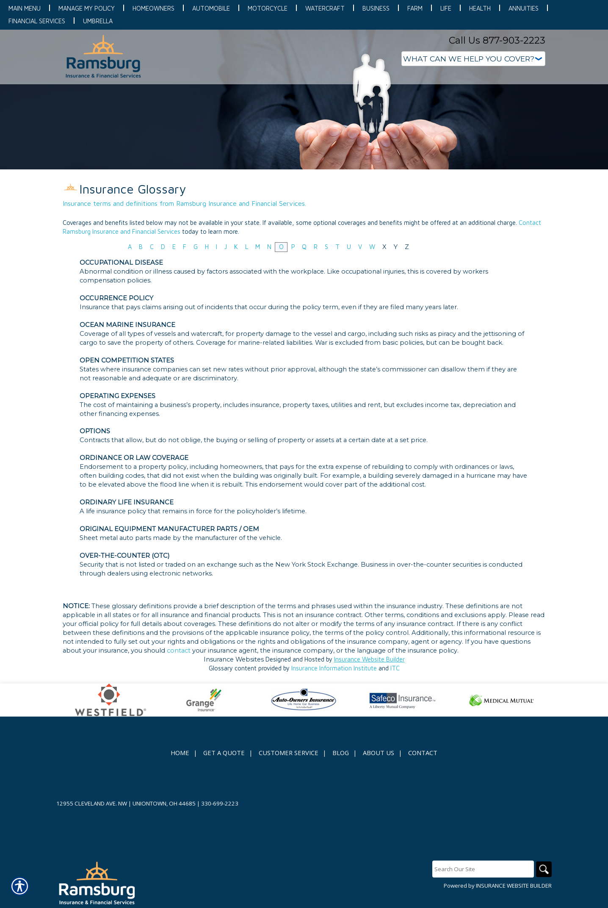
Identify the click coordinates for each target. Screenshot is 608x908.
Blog (340, 752)
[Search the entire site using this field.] (482, 869)
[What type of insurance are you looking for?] (473, 58)
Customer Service (288, 752)
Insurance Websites (234, 659)
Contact (422, 752)
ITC (395, 668)
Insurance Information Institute (334, 668)
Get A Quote (224, 752)
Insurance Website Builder (369, 659)
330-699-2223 (219, 803)
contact (179, 650)
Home (180, 752)
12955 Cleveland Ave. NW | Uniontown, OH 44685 (126, 803)
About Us (378, 752)
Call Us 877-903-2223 (497, 40)
